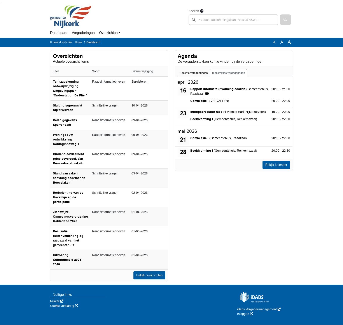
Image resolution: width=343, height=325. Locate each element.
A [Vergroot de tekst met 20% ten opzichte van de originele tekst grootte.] (281, 42)
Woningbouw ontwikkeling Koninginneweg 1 (66, 139)
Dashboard (58, 33)
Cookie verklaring (64, 306)
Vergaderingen (83, 33)
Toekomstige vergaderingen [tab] (228, 73)
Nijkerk (56, 301)
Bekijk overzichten (148, 275)
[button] (285, 19)
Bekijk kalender (275, 165)
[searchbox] (233, 19)
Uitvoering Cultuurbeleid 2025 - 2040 (68, 259)
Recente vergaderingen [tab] (194, 73)
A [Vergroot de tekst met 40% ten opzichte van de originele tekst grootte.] (289, 42)
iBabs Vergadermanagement (259, 309)
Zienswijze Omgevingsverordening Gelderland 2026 (70, 216)
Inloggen (245, 314)
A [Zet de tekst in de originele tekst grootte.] (274, 42)
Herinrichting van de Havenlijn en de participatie (68, 197)
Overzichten (108, 33)
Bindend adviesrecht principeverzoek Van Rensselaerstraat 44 (68, 158)
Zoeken (194, 11)
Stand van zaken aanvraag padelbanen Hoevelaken (69, 178)
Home (78, 42)
